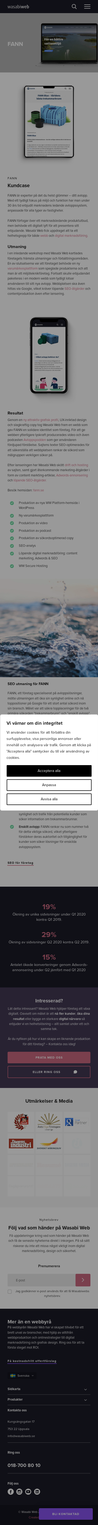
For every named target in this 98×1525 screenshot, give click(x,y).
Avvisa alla (49, 799)
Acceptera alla (49, 771)
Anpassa (49, 785)
